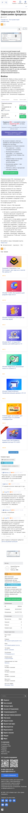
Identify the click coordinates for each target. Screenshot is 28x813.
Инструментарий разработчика (13, 640)
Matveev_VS (7, 472)
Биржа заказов (9, 732)
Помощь (4, 750)
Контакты (4, 753)
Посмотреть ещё (13, 452)
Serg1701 (6, 492)
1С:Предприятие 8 (9, 654)
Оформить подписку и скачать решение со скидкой (14, 133)
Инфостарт (4, 242)
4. (2, 510)
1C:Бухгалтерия (9, 658)
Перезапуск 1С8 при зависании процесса (13, 13)
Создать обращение (10, 775)
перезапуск (16, 245)
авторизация (13, 541)
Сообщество (5, 744)
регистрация (5, 541)
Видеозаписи (8, 730)
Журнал (6, 700)
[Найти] (25, 695)
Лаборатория (8, 706)
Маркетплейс (8, 721)
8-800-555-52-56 (7, 769)
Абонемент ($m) (9, 685)
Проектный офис (9, 724)
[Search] (14, 695)
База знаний (8, 703)
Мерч (5, 738)
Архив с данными (9, 649)
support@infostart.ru (8, 771)
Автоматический (7, 245)
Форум (6, 735)
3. (2, 492)
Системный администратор (12, 645)
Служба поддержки (10, 757)
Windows (7, 663)
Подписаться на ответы (8, 459)
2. (2, 484)
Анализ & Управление (11, 709)
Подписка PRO (6, 746)
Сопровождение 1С (10, 712)
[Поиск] (6, 2)
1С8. (22, 245)
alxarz (6, 484)
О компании (5, 742)
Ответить (8, 480)
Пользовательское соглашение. (10, 786)
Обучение (7, 718)
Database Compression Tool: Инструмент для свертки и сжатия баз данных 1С (13, 270)
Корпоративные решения (12, 715)
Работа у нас (5, 752)
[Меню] (2, 2)
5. (2, 518)
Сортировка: (10, 466)
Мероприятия (8, 727)
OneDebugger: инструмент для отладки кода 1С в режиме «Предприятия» (12, 417)
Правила (4, 748)
